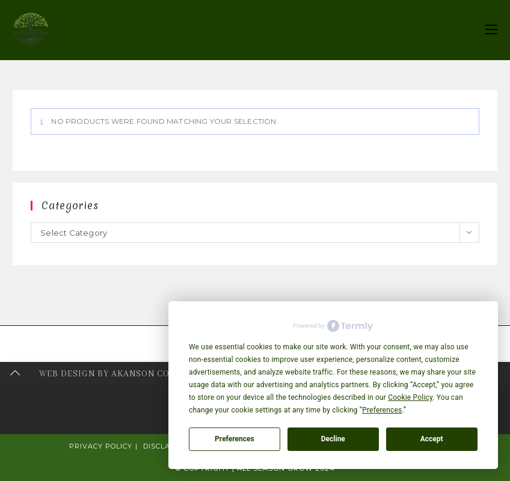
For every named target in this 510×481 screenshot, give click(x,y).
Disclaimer (166, 446)
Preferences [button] (382, 410)
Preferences (234, 439)
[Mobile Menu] (491, 29)
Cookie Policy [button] (410, 397)
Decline (333, 439)
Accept (431, 439)
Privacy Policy (100, 446)
